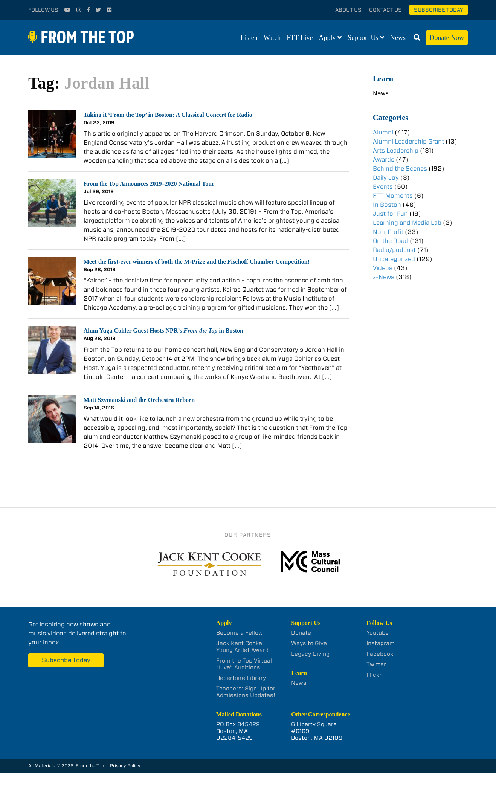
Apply (327, 37)
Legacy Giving (310, 654)
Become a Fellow (239, 632)
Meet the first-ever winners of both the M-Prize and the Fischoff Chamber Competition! (197, 261)
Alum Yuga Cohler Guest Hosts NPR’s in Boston (163, 330)
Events (383, 186)
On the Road (390, 240)
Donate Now (447, 37)
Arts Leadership (395, 150)
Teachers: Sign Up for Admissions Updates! (245, 692)
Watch (272, 37)
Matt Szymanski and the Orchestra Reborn (139, 400)
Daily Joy (386, 177)
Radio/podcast (394, 249)
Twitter (376, 664)
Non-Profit (388, 231)
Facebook (379, 654)
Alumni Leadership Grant (408, 141)
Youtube (377, 632)
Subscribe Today (438, 10)
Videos (382, 268)
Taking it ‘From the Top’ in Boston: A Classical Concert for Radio (168, 114)
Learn (383, 78)
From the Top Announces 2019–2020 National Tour (149, 183)
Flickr (374, 675)
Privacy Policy (125, 765)
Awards (383, 159)
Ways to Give (309, 643)
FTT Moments (393, 195)
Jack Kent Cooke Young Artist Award (242, 647)
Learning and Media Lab (407, 222)
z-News (383, 277)
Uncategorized (394, 259)
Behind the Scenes (400, 168)
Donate (301, 632)
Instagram (380, 643)
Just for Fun (390, 213)
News (398, 37)
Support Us (363, 37)
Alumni (383, 132)
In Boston (387, 204)
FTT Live (300, 37)
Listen (249, 37)
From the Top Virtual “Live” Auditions (244, 664)
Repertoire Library (241, 678)
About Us (348, 10)
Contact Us (385, 10)
